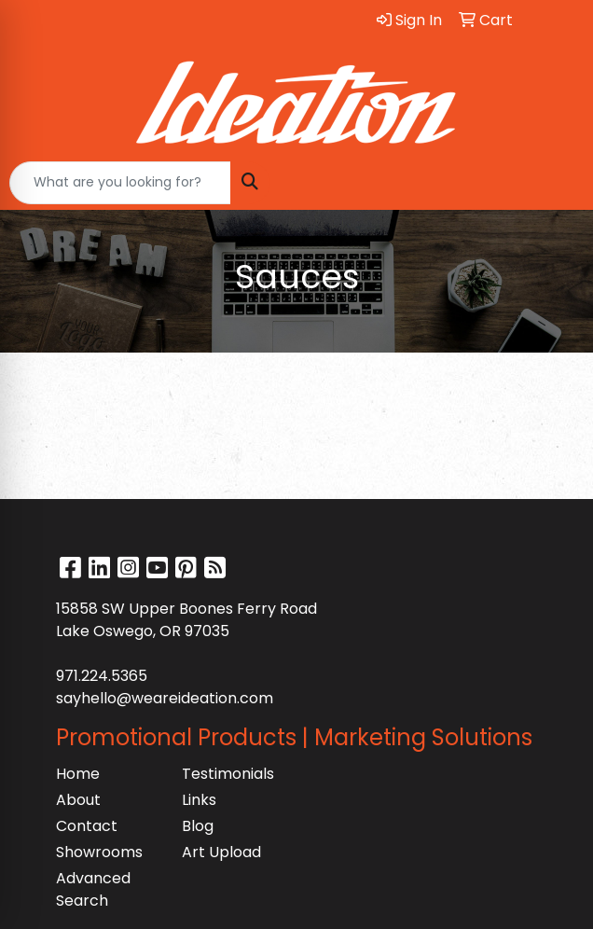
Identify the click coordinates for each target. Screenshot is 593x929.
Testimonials (228, 773)
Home (78, 773)
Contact (86, 826)
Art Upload (221, 852)
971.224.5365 (101, 675)
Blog (198, 826)
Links (199, 800)
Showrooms (99, 852)
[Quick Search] (120, 182)
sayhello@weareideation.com (164, 698)
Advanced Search (93, 889)
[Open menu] (555, 182)
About (78, 800)
